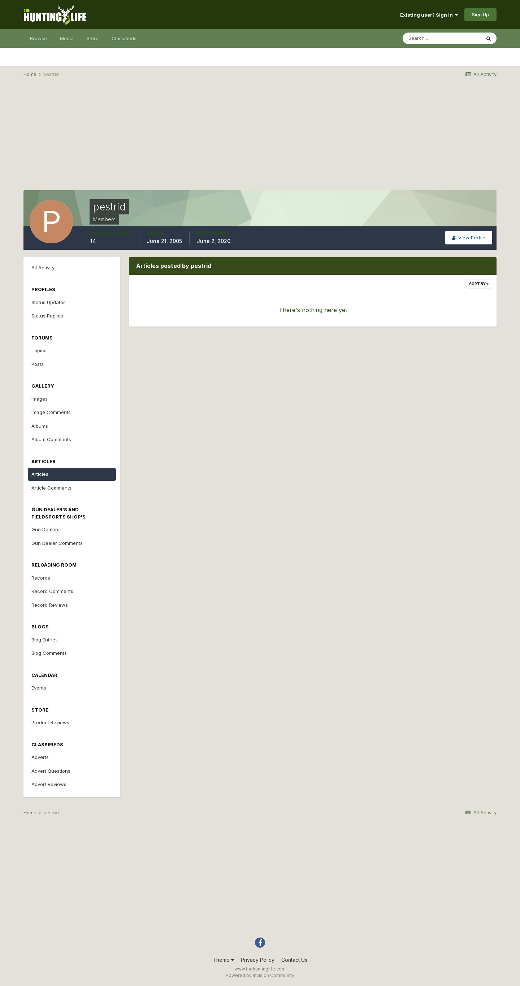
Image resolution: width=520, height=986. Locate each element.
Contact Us (294, 960)
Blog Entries (44, 640)
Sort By (479, 284)
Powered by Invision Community (260, 975)
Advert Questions (50, 771)
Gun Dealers (45, 529)
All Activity (43, 267)
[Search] (442, 38)
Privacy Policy (257, 960)
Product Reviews (50, 722)
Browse (38, 38)
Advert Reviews (48, 784)
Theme (223, 960)
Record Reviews (49, 605)
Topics (39, 350)
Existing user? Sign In (429, 15)
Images (39, 399)
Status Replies (47, 316)
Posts (37, 364)
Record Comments (52, 591)
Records (40, 578)
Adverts (40, 757)
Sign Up (480, 14)
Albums (39, 426)
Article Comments (51, 488)
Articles (39, 474)
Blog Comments (49, 653)
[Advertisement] (260, 139)
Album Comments (51, 439)
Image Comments (51, 412)
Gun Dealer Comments (57, 543)
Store (93, 38)
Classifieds (124, 38)
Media (67, 38)
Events (38, 688)
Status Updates (48, 302)
